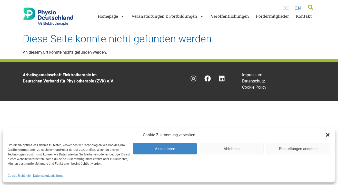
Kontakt (304, 16)
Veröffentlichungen (230, 16)
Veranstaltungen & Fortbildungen (168, 16)
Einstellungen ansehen (298, 148)
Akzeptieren (165, 148)
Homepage (111, 16)
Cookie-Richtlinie (19, 176)
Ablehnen (232, 148)
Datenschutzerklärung (48, 176)
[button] (327, 134)
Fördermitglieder (272, 16)
